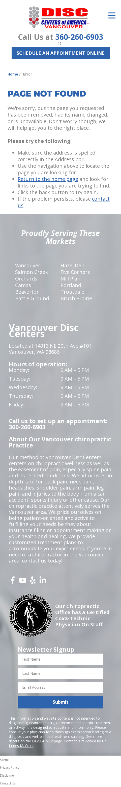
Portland (70, 285)
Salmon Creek (31, 272)
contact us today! (42, 560)
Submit (61, 702)
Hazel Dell (72, 265)
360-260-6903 (79, 37)
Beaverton (27, 291)
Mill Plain (71, 278)
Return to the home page (48, 179)
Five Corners (75, 272)
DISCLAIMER (42, 741)
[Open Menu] (112, 15)
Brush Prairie (76, 298)
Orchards (26, 278)
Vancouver (27, 265)
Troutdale (72, 291)
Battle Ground (32, 298)
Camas (23, 285)
